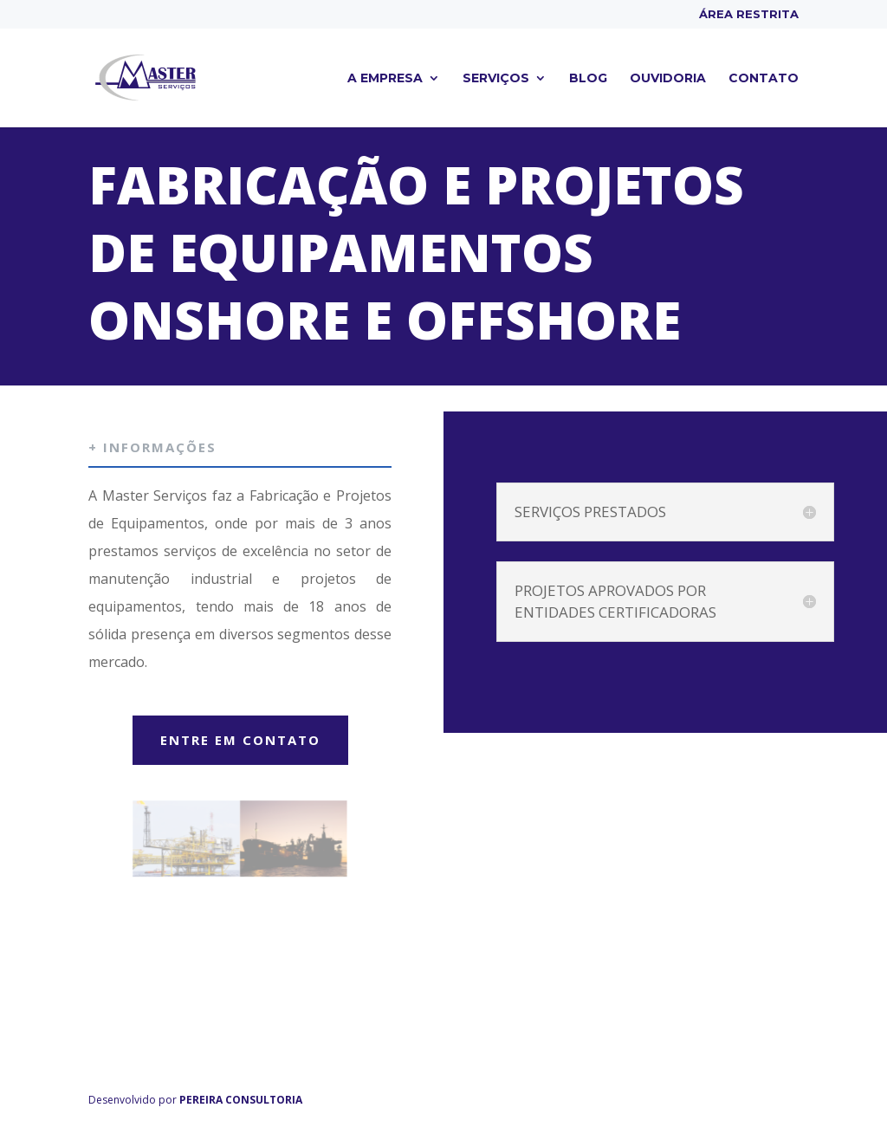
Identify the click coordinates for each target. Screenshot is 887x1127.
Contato (763, 79)
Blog (588, 79)
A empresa (385, 79)
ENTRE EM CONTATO (240, 739)
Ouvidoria (668, 79)
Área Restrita (749, 15)
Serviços (496, 79)
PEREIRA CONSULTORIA (240, 1099)
